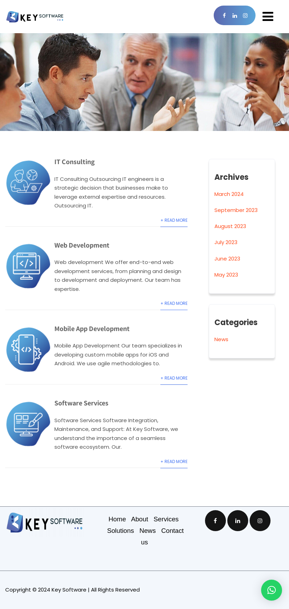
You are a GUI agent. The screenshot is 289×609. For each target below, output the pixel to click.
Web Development (81, 245)
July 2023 (225, 242)
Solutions (123, 530)
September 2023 (236, 210)
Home (119, 519)
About (142, 519)
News (221, 339)
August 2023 (230, 226)
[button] (271, 590)
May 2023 (226, 274)
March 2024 (229, 194)
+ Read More (174, 220)
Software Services (81, 403)
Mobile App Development (92, 328)
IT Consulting (74, 161)
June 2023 (227, 258)
